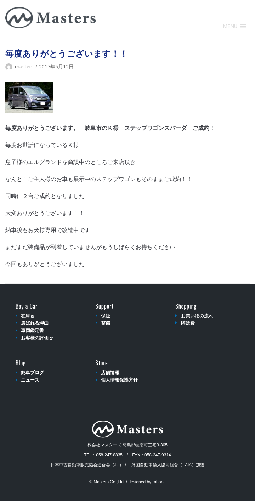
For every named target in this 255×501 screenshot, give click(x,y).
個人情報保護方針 (119, 380)
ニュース (30, 380)
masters (24, 66)
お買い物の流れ (197, 316)
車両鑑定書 (32, 330)
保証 (105, 316)
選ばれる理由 (35, 323)
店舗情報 (110, 372)
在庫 (27, 316)
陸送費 (188, 323)
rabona (158, 481)
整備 (105, 323)
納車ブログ (32, 372)
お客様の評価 (36, 337)
